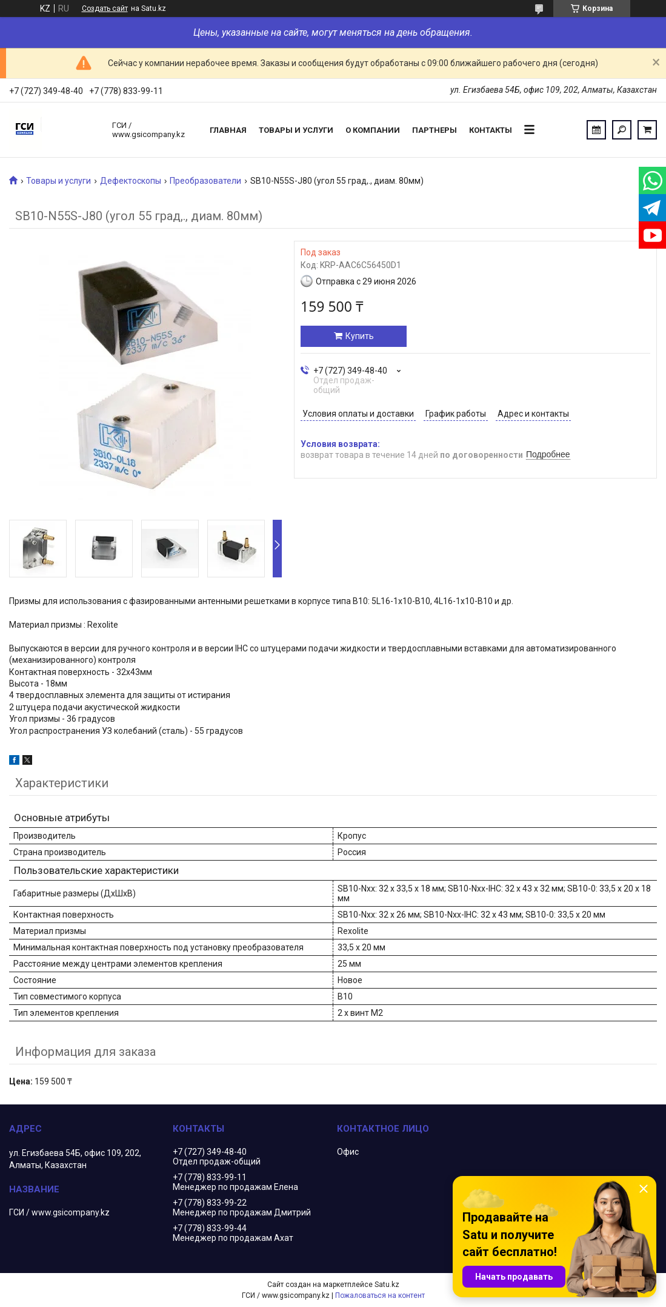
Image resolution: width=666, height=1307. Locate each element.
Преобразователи (205, 181)
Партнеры (434, 130)
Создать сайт (105, 8)
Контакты (490, 130)
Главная (228, 130)
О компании (372, 130)
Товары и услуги (296, 130)
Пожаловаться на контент (380, 1295)
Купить (359, 336)
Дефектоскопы (130, 181)
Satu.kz (387, 1284)
